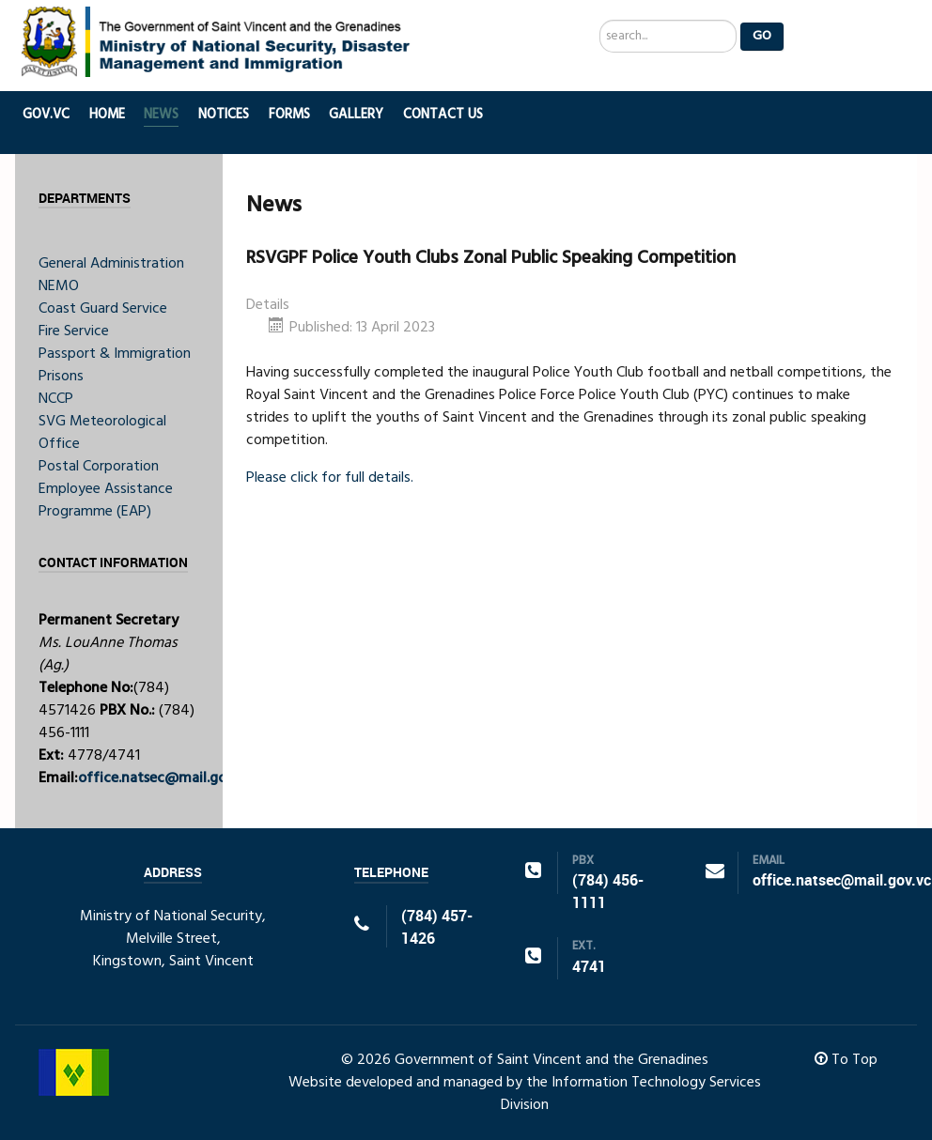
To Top (846, 1060)
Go (762, 36)
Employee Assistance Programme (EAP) (106, 500)
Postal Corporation (99, 466)
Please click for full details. (329, 478)
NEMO (59, 286)
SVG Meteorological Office (102, 432)
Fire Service (74, 331)
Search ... (599, 20)
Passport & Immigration (115, 354)
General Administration (111, 264)
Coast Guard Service (103, 309)
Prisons (61, 376)
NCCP (56, 399)
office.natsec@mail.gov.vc (165, 778)
